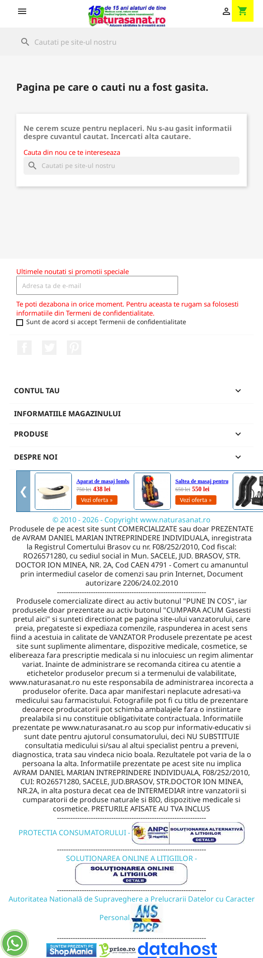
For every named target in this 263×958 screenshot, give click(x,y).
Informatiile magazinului (67, 414)
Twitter (49, 347)
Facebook (24, 347)
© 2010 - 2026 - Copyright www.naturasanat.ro (131, 520)
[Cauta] (131, 42)
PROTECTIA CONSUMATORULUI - (132, 832)
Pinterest (74, 347)
